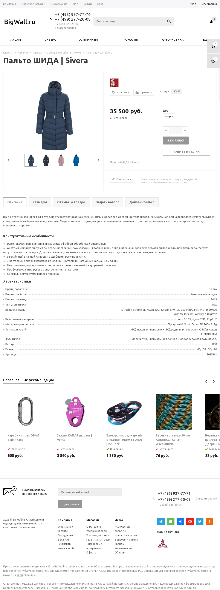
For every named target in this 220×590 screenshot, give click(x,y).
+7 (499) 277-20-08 (73, 19)
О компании (65, 526)
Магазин (92, 519)
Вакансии (64, 539)
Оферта (91, 552)
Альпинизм (88, 39)
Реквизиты (64, 543)
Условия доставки (97, 535)
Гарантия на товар (98, 539)
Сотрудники (65, 535)
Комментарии (123, 548)
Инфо (119, 519)
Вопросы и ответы (126, 539)
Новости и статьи (126, 535)
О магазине (93, 526)
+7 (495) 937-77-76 (73, 14)
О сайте (63, 531)
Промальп (130, 39)
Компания (65, 519)
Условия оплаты (96, 531)
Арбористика (172, 39)
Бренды (119, 543)
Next (98, 160)
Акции (16, 39)
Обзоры (120, 552)
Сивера (50, 39)
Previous (9, 160)
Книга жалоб (66, 548)
